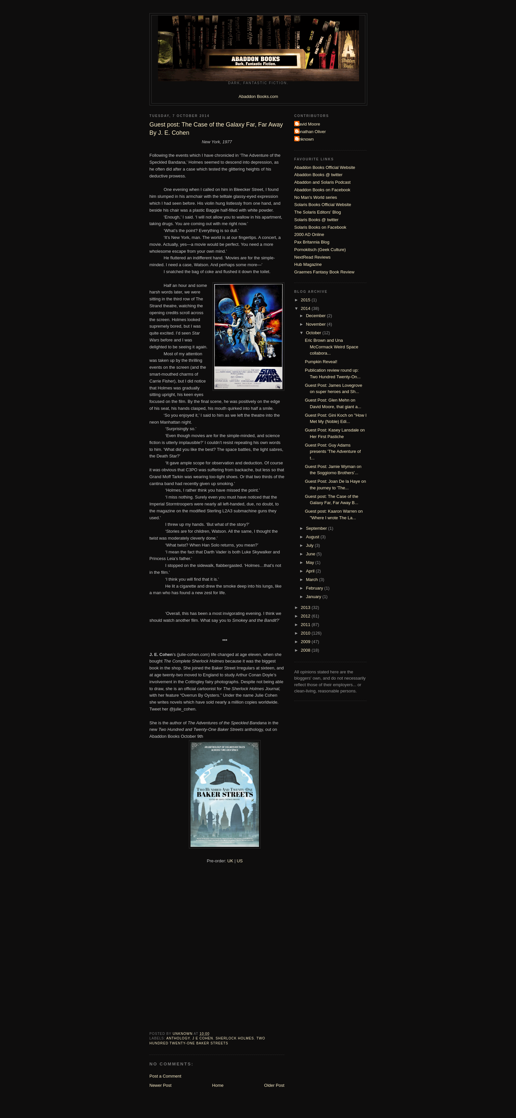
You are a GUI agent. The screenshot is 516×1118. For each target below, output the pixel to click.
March (312, 579)
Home (218, 1085)
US (240, 860)
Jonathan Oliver (311, 131)
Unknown (305, 139)
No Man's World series (315, 197)
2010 (306, 633)
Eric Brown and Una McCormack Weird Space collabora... (331, 347)
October (314, 332)
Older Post (274, 1085)
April (311, 571)
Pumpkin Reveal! (321, 361)
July (310, 545)
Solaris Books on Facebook (320, 227)
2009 (306, 641)
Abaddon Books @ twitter (318, 174)
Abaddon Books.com (258, 96)
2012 (306, 616)
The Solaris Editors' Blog (317, 212)
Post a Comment (165, 1076)
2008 (306, 650)
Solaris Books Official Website (322, 204)
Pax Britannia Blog (311, 242)
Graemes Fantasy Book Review (324, 271)
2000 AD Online (309, 234)
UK (230, 860)
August (313, 536)
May (310, 562)
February (315, 588)
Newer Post (160, 1085)
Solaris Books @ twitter (316, 219)
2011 (306, 624)
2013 (306, 607)
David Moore (308, 124)
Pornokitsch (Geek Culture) (320, 249)
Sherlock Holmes (235, 1038)
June (311, 553)
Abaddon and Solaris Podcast (322, 182)
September (317, 528)
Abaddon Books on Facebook (322, 189)
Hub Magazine (308, 264)
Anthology (178, 1038)
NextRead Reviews (312, 257)
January (314, 596)
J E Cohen (203, 1038)
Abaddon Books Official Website (324, 167)
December (316, 315)
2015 (306, 299)
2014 (306, 308)
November (316, 324)
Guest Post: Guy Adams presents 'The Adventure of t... (333, 451)
